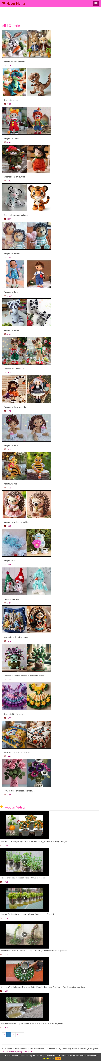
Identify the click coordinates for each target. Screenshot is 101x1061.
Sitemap (6, 1051)
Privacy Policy (16, 1051)
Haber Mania (13, 3)
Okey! (58, 1058)
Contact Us (28, 1051)
